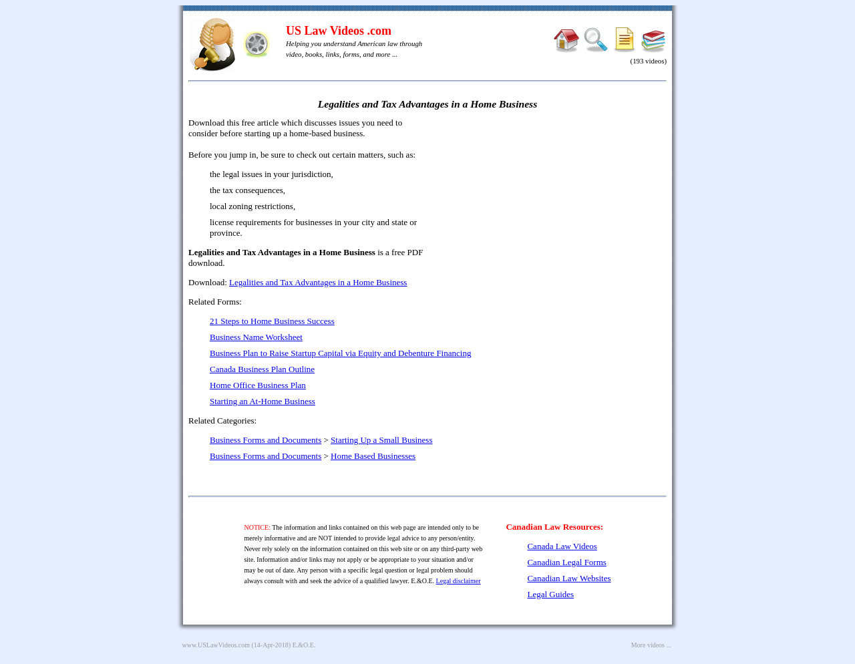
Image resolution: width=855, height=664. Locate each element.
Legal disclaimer (458, 581)
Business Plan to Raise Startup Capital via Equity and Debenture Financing (340, 353)
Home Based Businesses (373, 456)
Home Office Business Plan (258, 385)
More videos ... (651, 645)
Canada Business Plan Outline (262, 369)
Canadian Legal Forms (566, 562)
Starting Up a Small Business (381, 440)
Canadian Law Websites (569, 578)
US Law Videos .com (338, 30)
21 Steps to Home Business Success (272, 321)
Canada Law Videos (561, 546)
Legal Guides (550, 594)
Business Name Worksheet (256, 337)
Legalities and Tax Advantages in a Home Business (318, 282)
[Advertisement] (552, 213)
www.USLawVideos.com (216, 645)
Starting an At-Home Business (262, 401)
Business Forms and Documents (265, 440)
